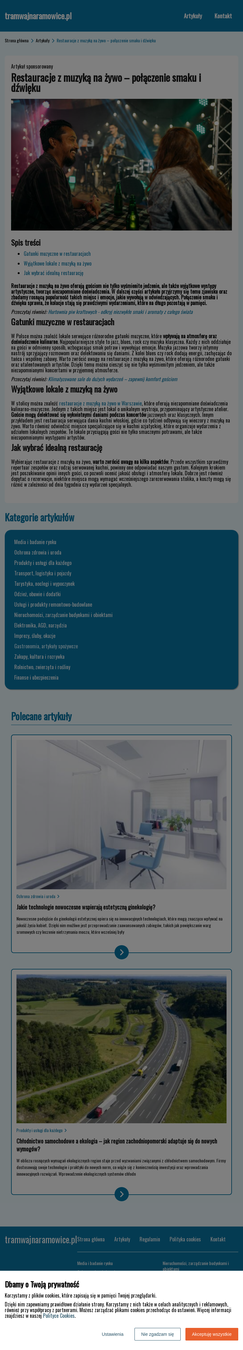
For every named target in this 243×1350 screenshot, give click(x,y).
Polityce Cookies (59, 1315)
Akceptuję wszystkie (212, 1334)
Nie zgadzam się (157, 1334)
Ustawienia (112, 1334)
